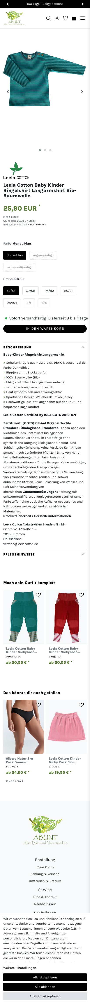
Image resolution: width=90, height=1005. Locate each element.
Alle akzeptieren (45, 977)
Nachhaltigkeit (45, 904)
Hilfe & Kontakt (45, 897)
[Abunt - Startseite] (14, 18)
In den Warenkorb (45, 328)
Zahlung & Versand (45, 874)
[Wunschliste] (65, 17)
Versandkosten (36, 224)
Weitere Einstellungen (19, 968)
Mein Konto (45, 867)
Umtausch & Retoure (45, 881)
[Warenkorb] (74, 17)
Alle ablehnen (45, 987)
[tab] (45, 446)
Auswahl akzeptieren (45, 996)
